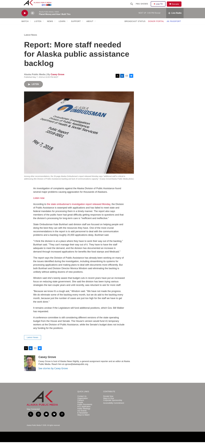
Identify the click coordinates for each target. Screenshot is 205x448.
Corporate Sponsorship (112, 406)
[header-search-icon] (131, 7)
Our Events (82, 417)
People (80, 408)
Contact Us (81, 402)
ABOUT (89, 27)
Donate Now (108, 402)
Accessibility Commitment (113, 409)
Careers (80, 406)
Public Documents (84, 410)
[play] (25, 18)
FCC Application (83, 412)
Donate (177, 7)
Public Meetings (83, 415)
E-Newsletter (82, 419)
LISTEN (37, 27)
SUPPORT (76, 27)
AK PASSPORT (174, 27)
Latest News (30, 41)
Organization (82, 404)
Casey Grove (57, 80)
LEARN (62, 27)
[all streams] (175, 19)
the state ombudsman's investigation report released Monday (78, 210)
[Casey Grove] (30, 369)
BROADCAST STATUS (135, 27)
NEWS (50, 27)
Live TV (159, 6)
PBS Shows (142, 7)
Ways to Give (108, 404)
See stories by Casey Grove (53, 374)
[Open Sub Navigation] (31, 27)
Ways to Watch (83, 421)
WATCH (25, 27)
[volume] (32, 19)
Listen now (38, 204)
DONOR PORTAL (156, 27)
